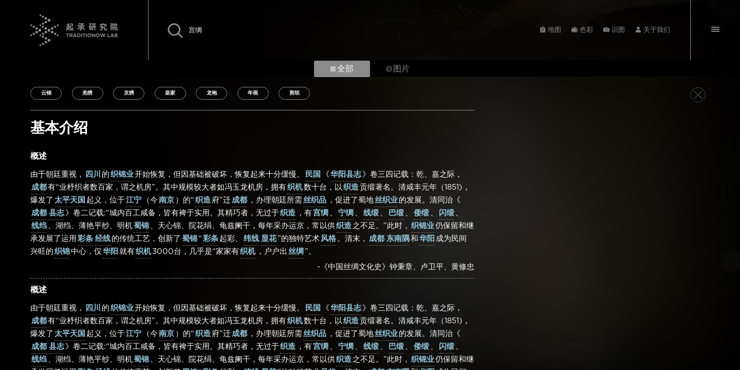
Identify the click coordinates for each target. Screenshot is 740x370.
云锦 (46, 93)
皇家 (170, 93)
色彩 (586, 30)
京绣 (129, 93)
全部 (342, 69)
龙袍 (212, 93)
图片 (398, 69)
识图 (618, 30)
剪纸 (294, 93)
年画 (253, 93)
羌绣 (87, 93)
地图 (554, 30)
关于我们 (656, 30)
